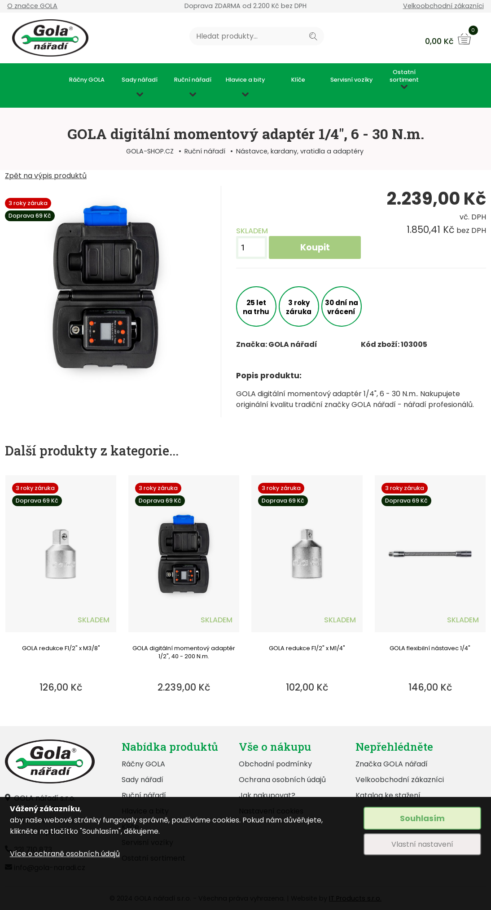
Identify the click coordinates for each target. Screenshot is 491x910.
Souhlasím (422, 818)
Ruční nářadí (192, 79)
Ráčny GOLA (87, 79)
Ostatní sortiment (404, 76)
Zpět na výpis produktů (46, 176)
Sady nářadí (140, 79)
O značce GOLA (32, 5)
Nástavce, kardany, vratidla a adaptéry (300, 151)
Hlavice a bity (245, 79)
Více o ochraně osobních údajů (65, 854)
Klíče (298, 79)
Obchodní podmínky (275, 764)
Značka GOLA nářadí (391, 764)
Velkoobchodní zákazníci (443, 5)
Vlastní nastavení (422, 844)
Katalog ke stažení (388, 795)
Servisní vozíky (351, 79)
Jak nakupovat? (267, 795)
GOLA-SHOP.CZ (150, 151)
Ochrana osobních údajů (282, 779)
